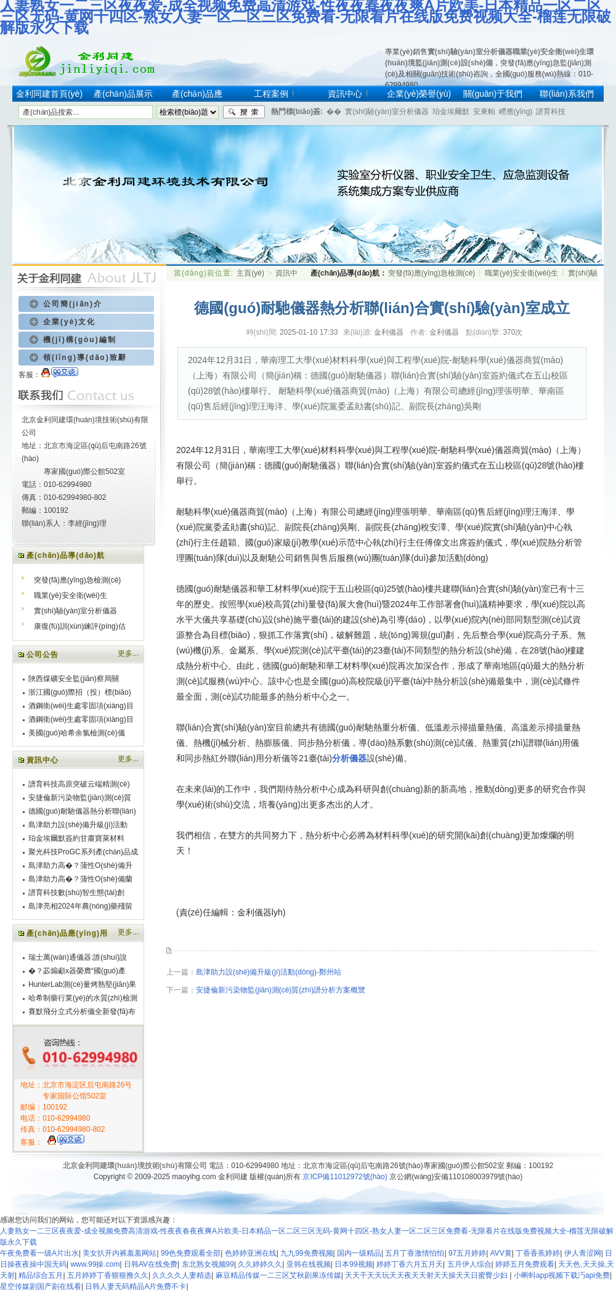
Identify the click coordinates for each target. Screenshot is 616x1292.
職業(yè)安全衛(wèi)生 (550, 51)
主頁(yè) (250, 273)
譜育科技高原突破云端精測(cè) (79, 784)
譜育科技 (550, 111)
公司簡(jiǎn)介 (72, 304)
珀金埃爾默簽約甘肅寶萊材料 (76, 838)
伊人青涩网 (582, 1253)
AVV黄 (501, 1253)
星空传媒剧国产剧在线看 (40, 1286)
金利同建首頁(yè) (49, 94)
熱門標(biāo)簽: (297, 111)
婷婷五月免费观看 (524, 1264)
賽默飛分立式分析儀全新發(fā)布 (82, 1011)
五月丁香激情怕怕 (414, 1253)
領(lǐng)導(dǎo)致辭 (85, 357)
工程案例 (271, 94)
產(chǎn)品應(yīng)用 (67, 933)
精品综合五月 (40, 1275)
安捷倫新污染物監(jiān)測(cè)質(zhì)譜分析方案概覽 (280, 990)
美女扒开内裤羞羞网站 (119, 1253)
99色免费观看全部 (191, 1253)
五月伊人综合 (469, 1264)
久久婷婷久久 (260, 1264)
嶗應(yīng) (516, 111)
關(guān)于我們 (492, 94)
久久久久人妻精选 (181, 1275)
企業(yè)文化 (69, 321)
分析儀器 (349, 758)
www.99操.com (95, 1264)
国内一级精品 (359, 1253)
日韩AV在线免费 (150, 1264)
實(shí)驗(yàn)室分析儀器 (470, 51)
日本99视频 (353, 1264)
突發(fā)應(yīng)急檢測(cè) (77, 580)
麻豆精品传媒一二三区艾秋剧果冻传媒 (278, 1275)
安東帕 (484, 111)
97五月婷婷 (467, 1253)
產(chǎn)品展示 (123, 94)
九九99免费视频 (306, 1253)
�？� (333, 111)
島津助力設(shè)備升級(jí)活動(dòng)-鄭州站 (268, 972)
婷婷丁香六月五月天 (409, 1264)
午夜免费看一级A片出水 (39, 1253)
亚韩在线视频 (308, 1264)
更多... (128, 653)
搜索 (244, 112)
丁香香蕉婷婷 (538, 1253)
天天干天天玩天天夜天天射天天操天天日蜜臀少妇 (427, 1275)
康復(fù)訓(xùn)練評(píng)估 (80, 626)
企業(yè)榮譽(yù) (419, 94)
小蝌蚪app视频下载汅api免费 (562, 1275)
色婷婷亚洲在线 (251, 1253)
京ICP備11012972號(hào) (344, 1176)
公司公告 (42, 654)
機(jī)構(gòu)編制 (79, 339)
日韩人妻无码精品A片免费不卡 (135, 1286)
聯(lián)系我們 (566, 94)
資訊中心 (345, 94)
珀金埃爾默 (450, 111)
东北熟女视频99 (208, 1264)
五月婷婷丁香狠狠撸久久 (107, 1275)
